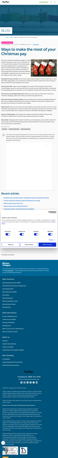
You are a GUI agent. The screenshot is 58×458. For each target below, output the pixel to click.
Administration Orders (9, 304)
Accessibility (6, 359)
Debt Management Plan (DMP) (11, 283)
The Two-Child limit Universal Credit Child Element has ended (22, 200)
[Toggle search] (51, 2)
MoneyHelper (9, 270)
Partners (5, 341)
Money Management (7, 42)
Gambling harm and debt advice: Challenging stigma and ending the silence (26, 198)
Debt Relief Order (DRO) (9, 292)
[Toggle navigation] (54, 2)
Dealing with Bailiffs (8, 322)
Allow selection (29, 244)
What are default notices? (10, 331)
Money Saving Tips (25, 129)
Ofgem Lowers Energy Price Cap (13, 203)
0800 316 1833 (34, 376)
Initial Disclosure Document (10, 365)
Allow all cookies (47, 244)
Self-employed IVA (7, 289)
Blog (11, 37)
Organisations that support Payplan (13, 350)
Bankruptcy (5, 295)
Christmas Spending (14, 129)
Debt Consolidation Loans (10, 301)
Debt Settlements (7, 298)
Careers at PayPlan (8, 347)
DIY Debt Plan (6, 307)
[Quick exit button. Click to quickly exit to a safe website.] (43, 2)
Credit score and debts (9, 319)
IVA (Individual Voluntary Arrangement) (14, 286)
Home (7, 37)
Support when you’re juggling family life (15, 206)
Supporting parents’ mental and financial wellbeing (19, 209)
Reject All (10, 244)
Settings (51, 239)
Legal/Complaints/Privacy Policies (12, 362)
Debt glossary (6, 325)
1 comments (35, 44)
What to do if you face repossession (13, 328)
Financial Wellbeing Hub (9, 316)
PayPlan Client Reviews (9, 344)
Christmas (4, 129)
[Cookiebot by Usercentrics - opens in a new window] (49, 212)
